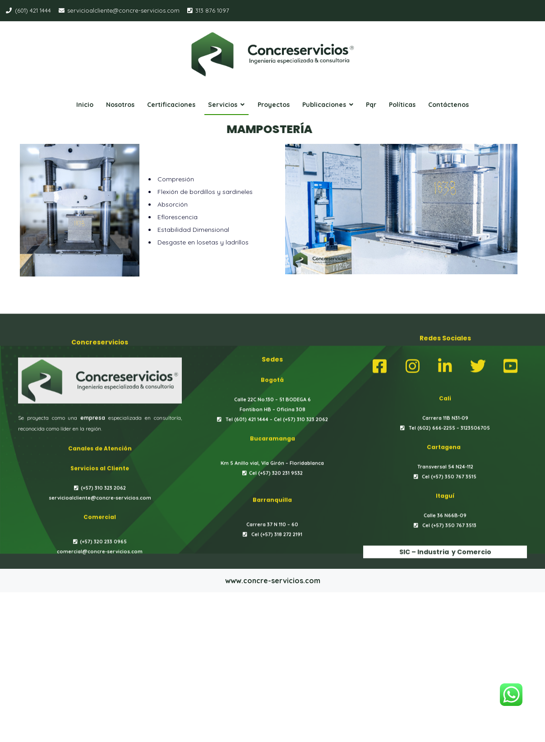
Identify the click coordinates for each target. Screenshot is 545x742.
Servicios (222, 105)
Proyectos (274, 105)
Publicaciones (324, 105)
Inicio (84, 105)
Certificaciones (171, 105)
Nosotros (120, 105)
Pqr (371, 105)
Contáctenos (448, 105)
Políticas (402, 105)
